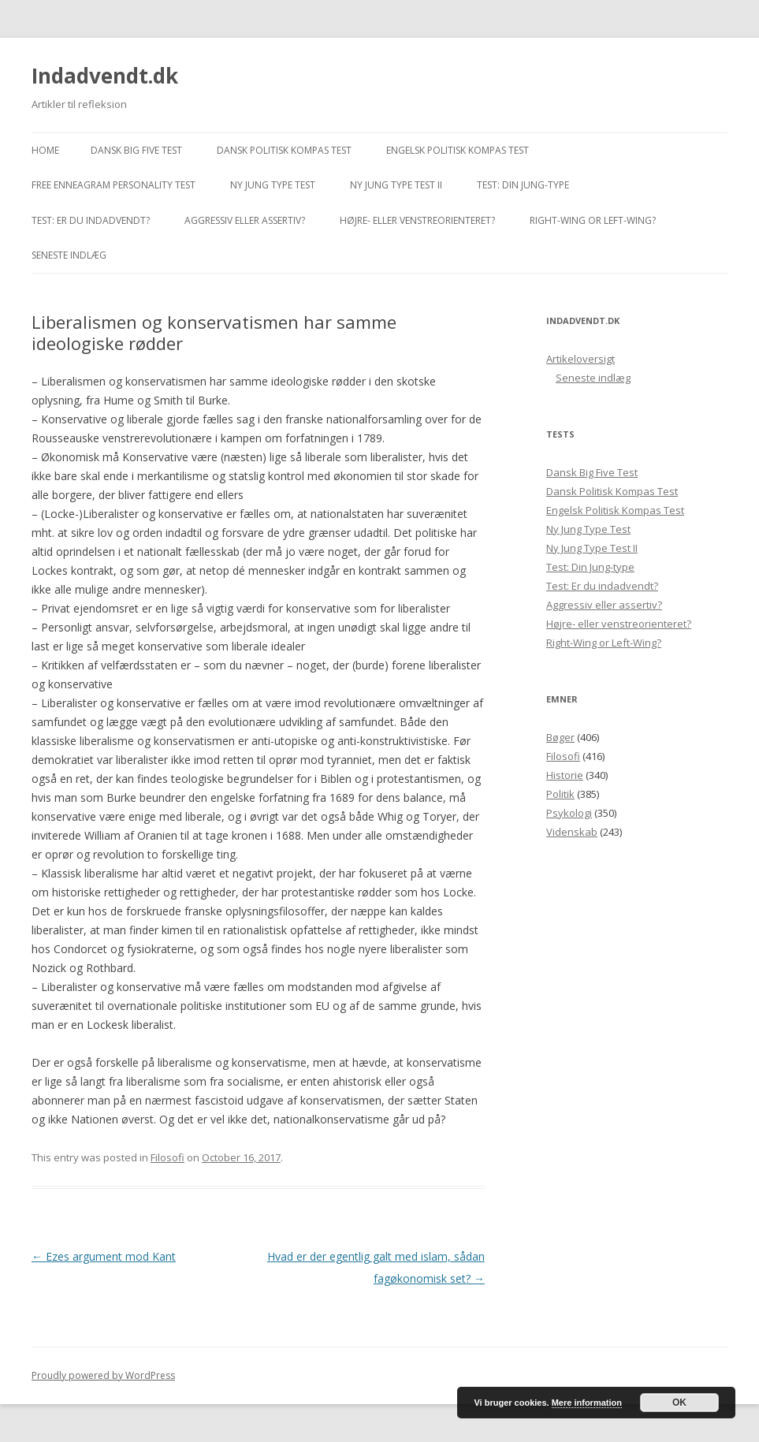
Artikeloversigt (580, 359)
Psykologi (569, 813)
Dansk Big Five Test (136, 150)
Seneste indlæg (69, 255)
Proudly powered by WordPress (103, 1375)
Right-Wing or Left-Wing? (593, 220)
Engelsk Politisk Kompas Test (457, 150)
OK (679, 1402)
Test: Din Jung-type (523, 185)
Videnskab (571, 832)
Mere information (587, 1402)
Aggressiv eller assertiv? (244, 220)
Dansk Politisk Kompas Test (284, 150)
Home (45, 150)
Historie (564, 775)
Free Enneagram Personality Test (113, 185)
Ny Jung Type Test (272, 185)
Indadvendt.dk (105, 75)
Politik (560, 794)
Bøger (560, 737)
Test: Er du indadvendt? (91, 220)
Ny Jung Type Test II (396, 185)
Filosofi (167, 1157)
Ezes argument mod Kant (104, 1256)
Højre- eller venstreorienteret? (417, 220)
